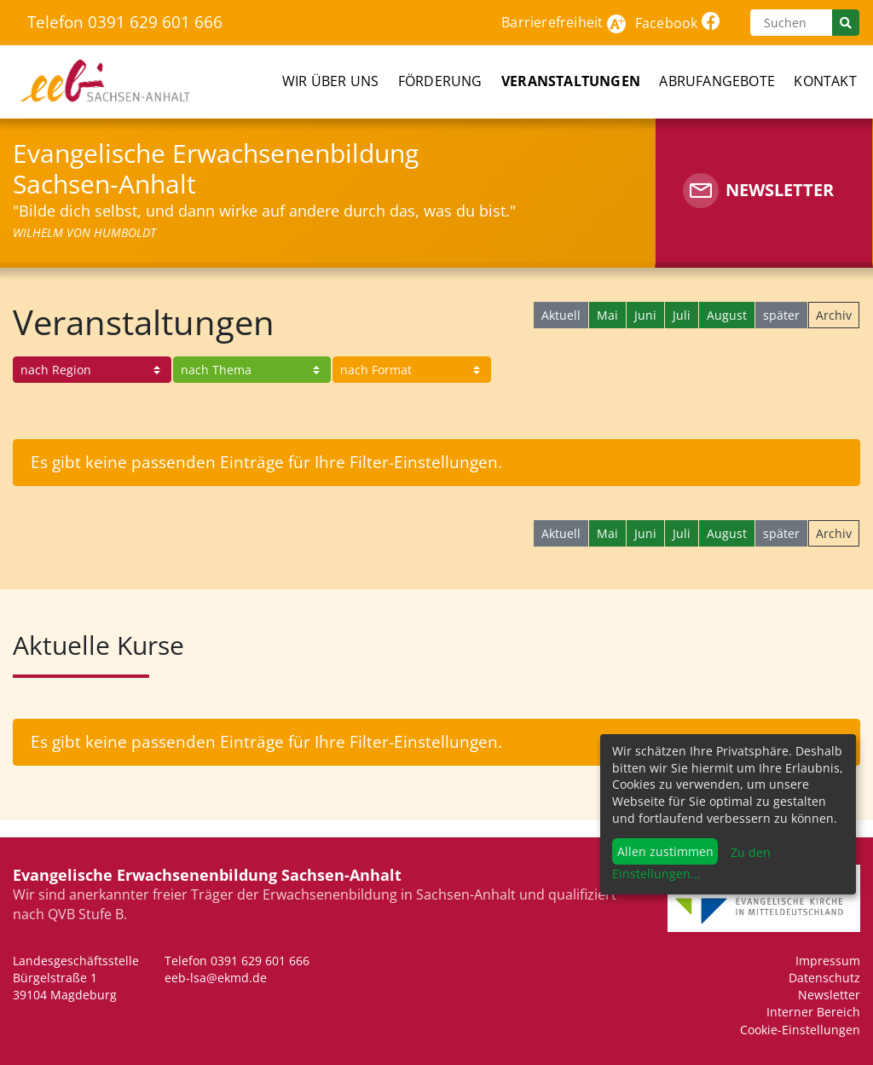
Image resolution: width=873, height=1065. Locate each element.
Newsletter (829, 995)
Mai (607, 315)
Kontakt (825, 81)
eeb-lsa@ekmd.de (216, 977)
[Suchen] (791, 22)
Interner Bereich (813, 1012)
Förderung (440, 81)
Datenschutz (824, 977)
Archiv (834, 315)
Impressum (827, 960)
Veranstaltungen (570, 81)
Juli (682, 315)
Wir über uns (330, 81)
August (727, 315)
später (781, 315)
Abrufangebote (717, 81)
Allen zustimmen (665, 851)
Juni (645, 315)
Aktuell (561, 315)
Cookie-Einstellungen (800, 1030)
